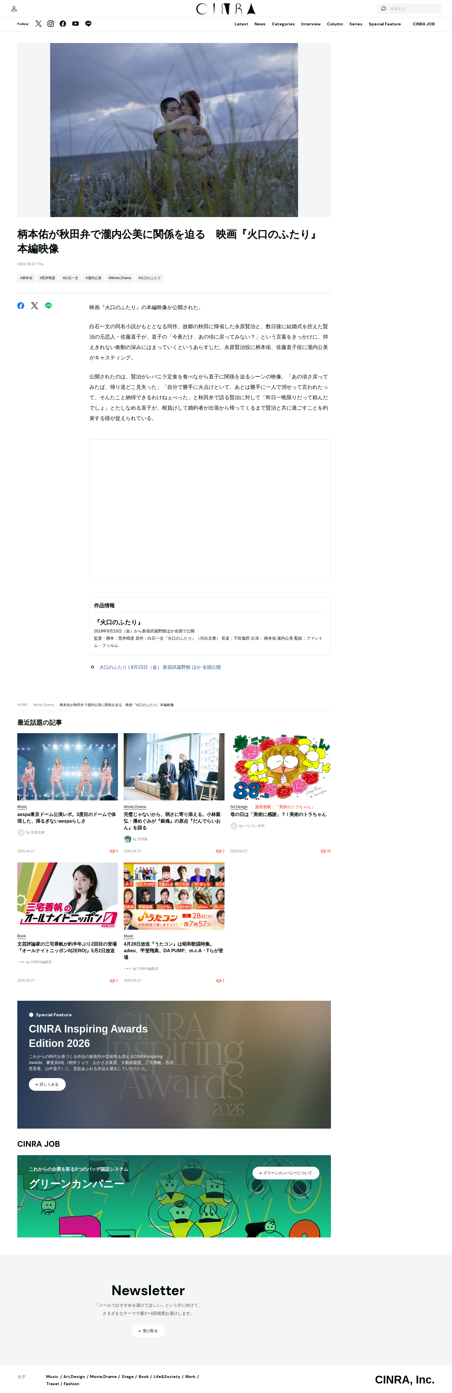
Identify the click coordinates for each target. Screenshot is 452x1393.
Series (355, 29)
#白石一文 (70, 284)
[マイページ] (29, 11)
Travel (52, 1390)
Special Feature (385, 29)
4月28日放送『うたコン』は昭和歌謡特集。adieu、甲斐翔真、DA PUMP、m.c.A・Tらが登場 (173, 956)
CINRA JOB (424, 29)
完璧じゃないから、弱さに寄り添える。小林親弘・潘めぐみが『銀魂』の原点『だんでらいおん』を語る (172, 827)
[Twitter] (38, 30)
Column (335, 29)
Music (52, 1382)
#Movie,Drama (120, 284)
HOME (22, 711)
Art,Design (74, 1382)
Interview (311, 29)
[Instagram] (51, 30)
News (260, 29)
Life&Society (167, 1382)
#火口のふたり (149, 284)
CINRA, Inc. (405, 1385)
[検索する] (367, 11)
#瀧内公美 (93, 284)
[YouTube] (75, 30)
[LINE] (88, 30)
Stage (128, 1382)
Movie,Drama (43, 711)
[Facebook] (63, 30)
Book (144, 1382)
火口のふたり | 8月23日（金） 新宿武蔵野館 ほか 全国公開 (160, 673)
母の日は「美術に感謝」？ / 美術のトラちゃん (278, 820)
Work (190, 1382)
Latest (241, 29)
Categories (283, 29)
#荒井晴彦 (48, 284)
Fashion (71, 1390)
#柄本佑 (26, 284)
